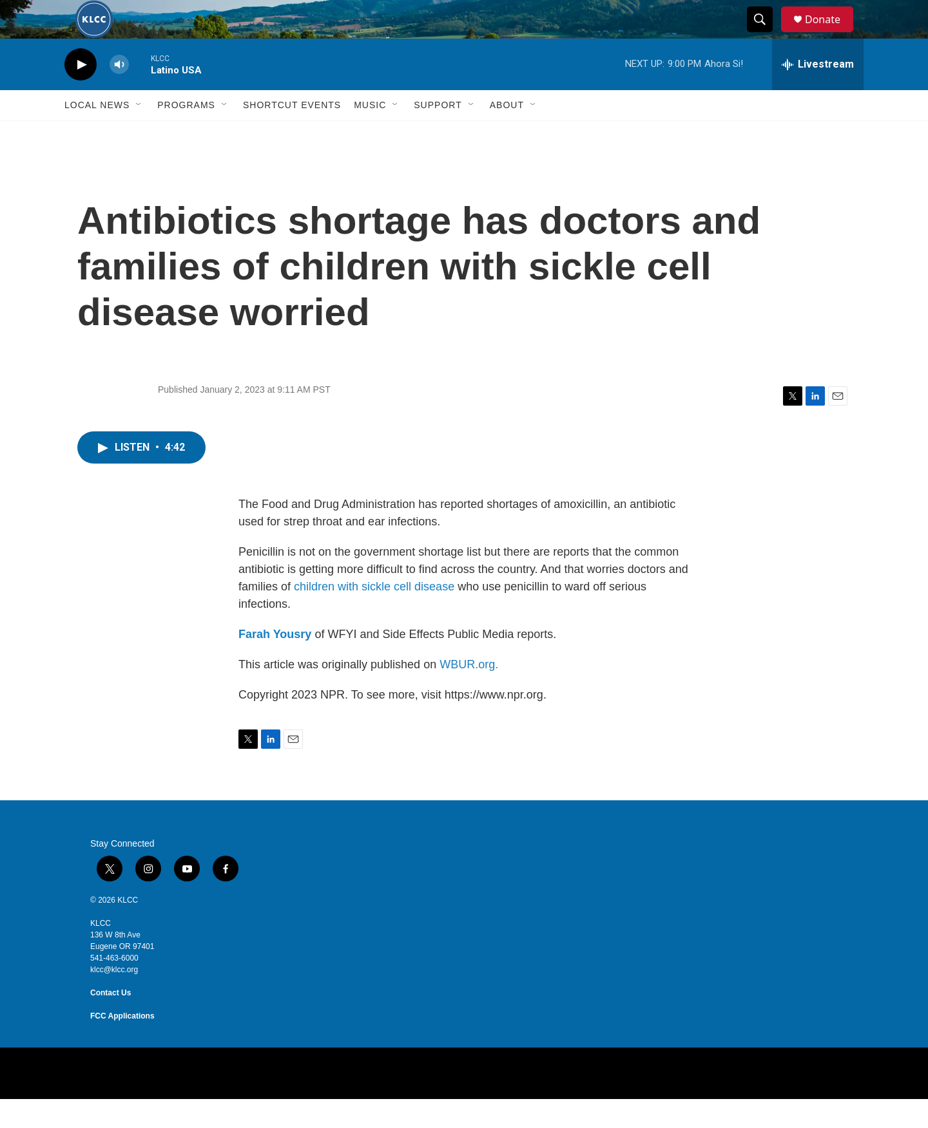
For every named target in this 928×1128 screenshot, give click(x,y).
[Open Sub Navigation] (139, 134)
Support (437, 134)
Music (370, 134)
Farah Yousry (274, 663)
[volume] (119, 93)
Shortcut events (292, 134)
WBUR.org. (469, 693)
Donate (831, 34)
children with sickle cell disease (374, 615)
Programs (186, 134)
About (507, 134)
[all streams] (818, 93)
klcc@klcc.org (114, 998)
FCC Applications (122, 1044)
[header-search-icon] (765, 34)
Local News (97, 134)
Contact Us (110, 1021)
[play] (80, 93)
